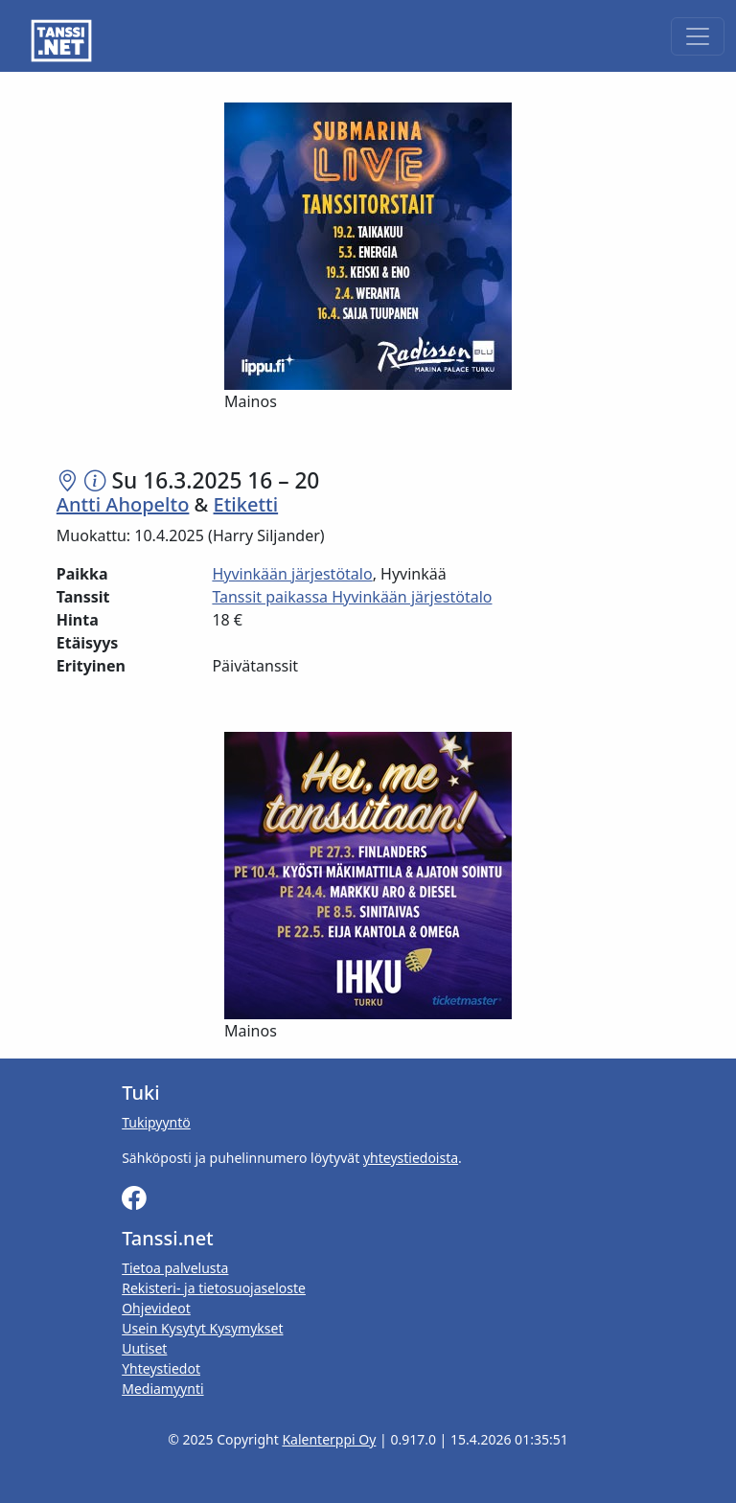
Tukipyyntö (156, 1122)
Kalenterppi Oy (329, 1439)
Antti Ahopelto (123, 504)
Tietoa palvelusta (175, 1268)
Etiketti (246, 504)
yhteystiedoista (410, 1158)
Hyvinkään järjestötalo (292, 573)
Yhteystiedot (161, 1368)
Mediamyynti (162, 1388)
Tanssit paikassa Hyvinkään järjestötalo (352, 596)
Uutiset (144, 1348)
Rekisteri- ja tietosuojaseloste (214, 1288)
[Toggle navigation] (697, 36)
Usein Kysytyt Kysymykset (202, 1328)
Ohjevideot (156, 1308)
